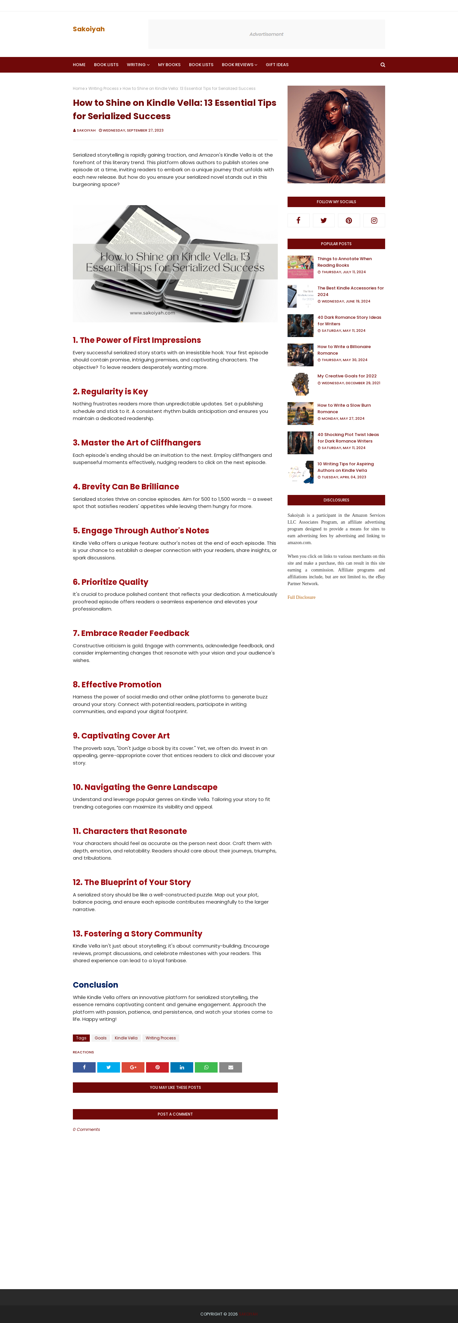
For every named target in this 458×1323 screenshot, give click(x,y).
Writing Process (103, 88)
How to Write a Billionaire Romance (344, 350)
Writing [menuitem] (136, 65)
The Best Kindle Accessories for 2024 (350, 291)
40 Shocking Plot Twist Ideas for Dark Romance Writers (348, 437)
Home (79, 88)
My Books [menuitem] (169, 65)
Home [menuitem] (79, 65)
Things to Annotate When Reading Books (344, 262)
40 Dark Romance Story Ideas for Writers (349, 320)
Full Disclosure (302, 597)
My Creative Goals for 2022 (347, 376)
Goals (101, 1038)
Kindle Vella (126, 1038)
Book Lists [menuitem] (106, 65)
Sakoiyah (89, 29)
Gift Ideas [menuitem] (277, 65)
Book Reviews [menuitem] (237, 65)
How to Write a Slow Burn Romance (344, 408)
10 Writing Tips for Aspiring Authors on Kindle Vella (345, 467)
